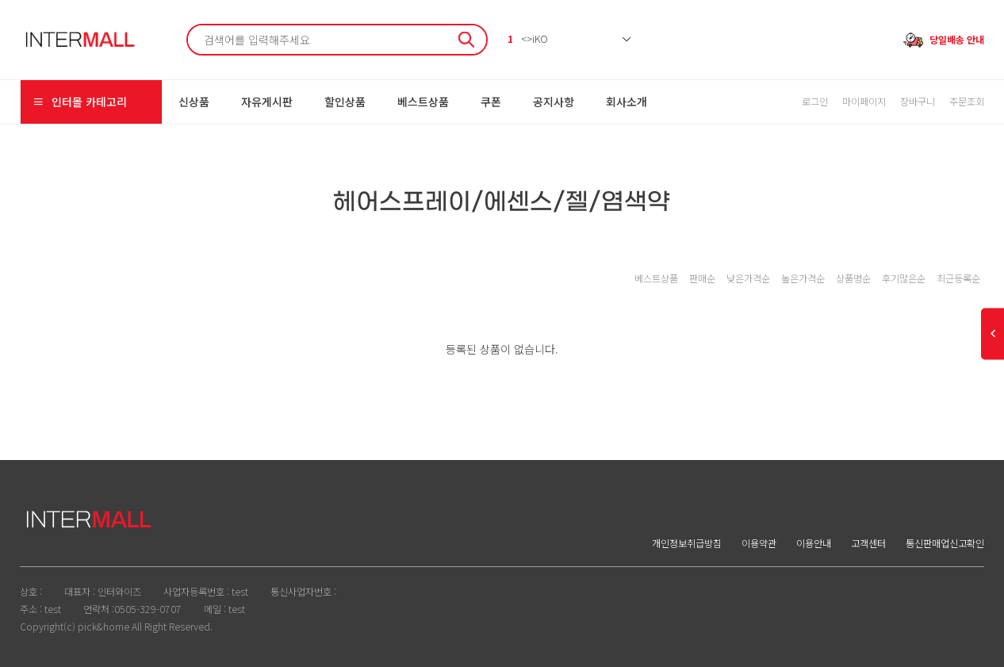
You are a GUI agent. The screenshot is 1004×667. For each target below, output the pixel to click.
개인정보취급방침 (687, 543)
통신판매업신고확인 (945, 543)
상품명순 (853, 278)
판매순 (702, 278)
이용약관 (759, 543)
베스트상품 (423, 101)
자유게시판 (267, 101)
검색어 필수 (188, 25)
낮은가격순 (748, 278)
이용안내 (813, 543)
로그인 (815, 101)
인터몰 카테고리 (80, 102)
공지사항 (553, 101)
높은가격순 (803, 278)
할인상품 (345, 101)
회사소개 (626, 101)
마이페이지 (864, 101)
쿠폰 (491, 101)
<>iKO (528, 39)
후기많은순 (903, 278)
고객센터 (868, 543)
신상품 (193, 101)
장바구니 (917, 101)
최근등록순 (958, 278)
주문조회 (966, 101)
